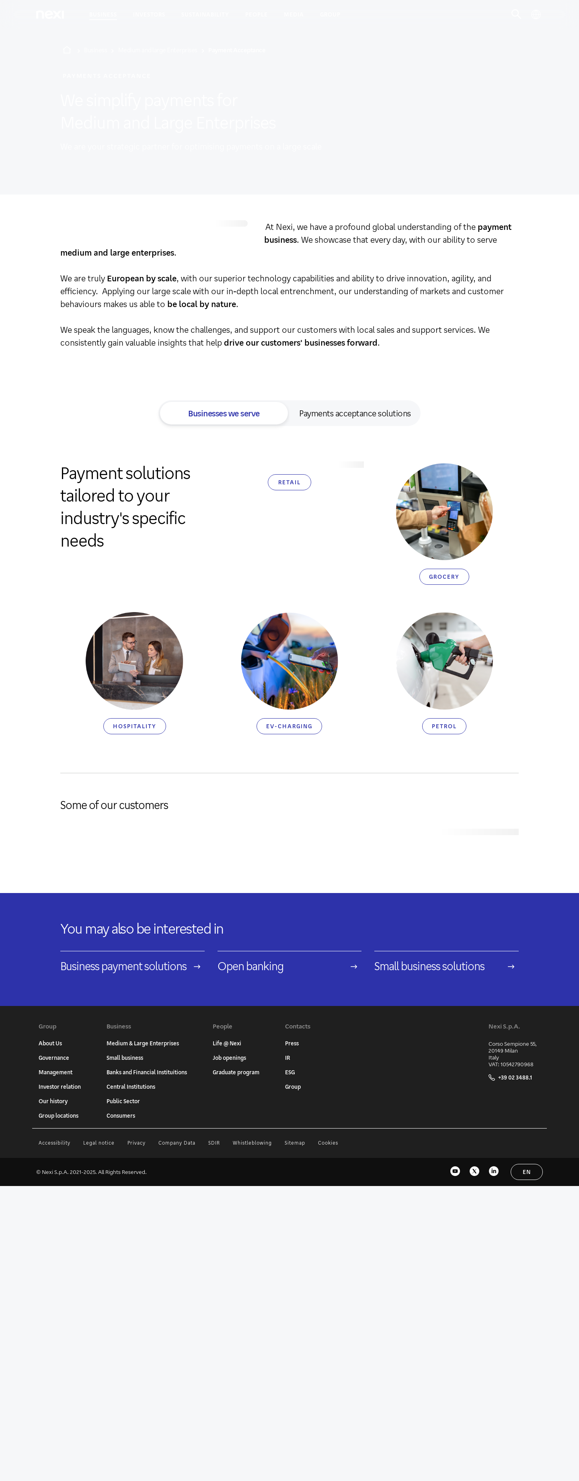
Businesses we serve (224, 413)
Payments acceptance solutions (355, 413)
